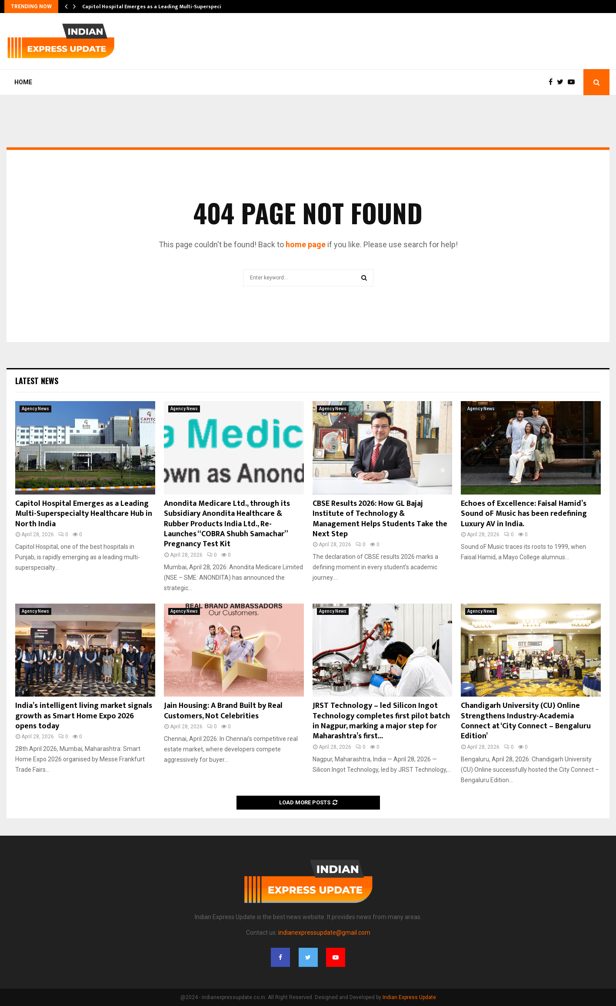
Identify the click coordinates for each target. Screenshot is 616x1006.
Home (23, 82)
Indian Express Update (409, 997)
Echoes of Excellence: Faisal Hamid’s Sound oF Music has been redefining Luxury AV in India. (524, 514)
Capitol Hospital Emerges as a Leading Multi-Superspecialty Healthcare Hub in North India (83, 514)
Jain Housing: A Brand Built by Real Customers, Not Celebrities (223, 710)
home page (306, 244)
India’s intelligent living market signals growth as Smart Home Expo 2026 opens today (83, 716)
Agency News (35, 408)
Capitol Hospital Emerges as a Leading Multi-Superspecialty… (158, 6)
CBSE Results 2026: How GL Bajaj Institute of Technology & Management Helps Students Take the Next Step (380, 519)
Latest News (36, 380)
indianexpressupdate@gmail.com (324, 932)
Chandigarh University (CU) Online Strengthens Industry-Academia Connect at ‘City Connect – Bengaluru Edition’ (526, 721)
